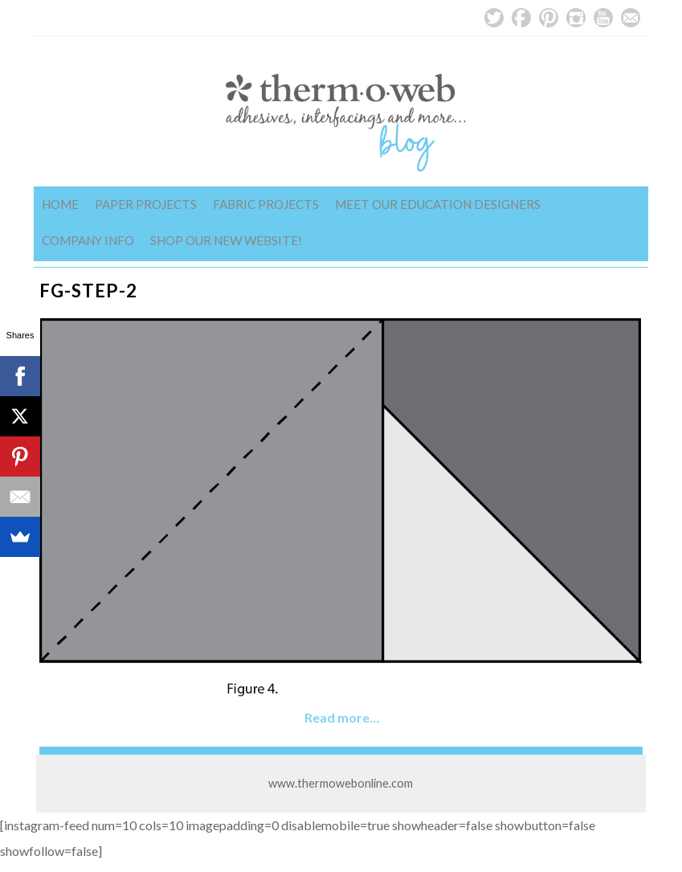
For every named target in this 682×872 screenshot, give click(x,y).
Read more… (341, 717)
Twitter (494, 17)
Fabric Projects (266, 204)
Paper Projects (146, 204)
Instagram (576, 17)
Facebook (521, 17)
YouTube (603, 17)
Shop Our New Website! (226, 240)
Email (630, 17)
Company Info (88, 240)
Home (60, 204)
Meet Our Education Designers (438, 204)
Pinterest (548, 17)
